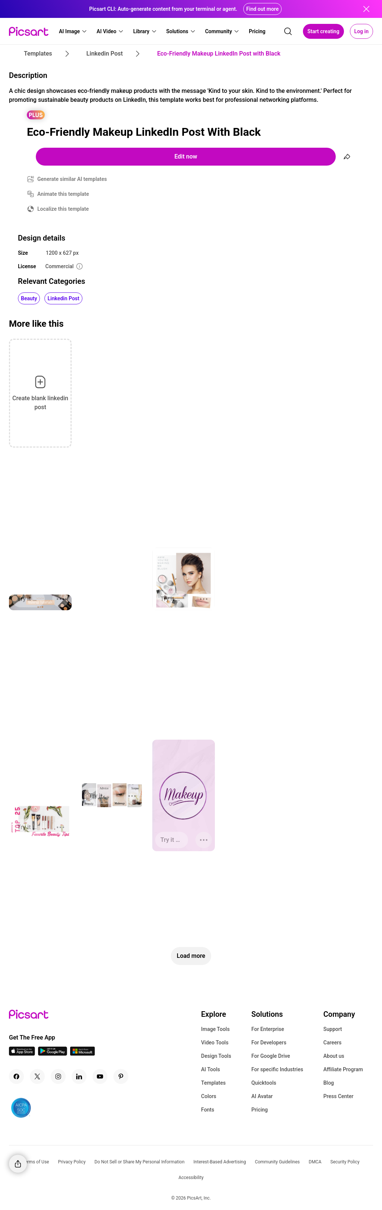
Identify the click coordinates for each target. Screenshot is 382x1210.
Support (332, 1029)
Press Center (338, 1096)
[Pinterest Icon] (120, 1076)
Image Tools (215, 1029)
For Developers (268, 1043)
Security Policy (345, 1161)
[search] (288, 31)
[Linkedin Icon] (79, 1076)
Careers (332, 1043)
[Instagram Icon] (58, 1076)
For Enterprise (267, 1029)
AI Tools (210, 1069)
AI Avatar (262, 1096)
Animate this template (63, 194)
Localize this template (63, 209)
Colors (208, 1096)
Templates (213, 1083)
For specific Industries (277, 1069)
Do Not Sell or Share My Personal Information (139, 1161)
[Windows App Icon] (82, 1053)
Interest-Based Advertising (220, 1161)
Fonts (207, 1110)
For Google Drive (270, 1056)
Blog (328, 1083)
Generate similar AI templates (72, 179)
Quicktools (263, 1083)
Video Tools (214, 1043)
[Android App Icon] (52, 1053)
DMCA (315, 1161)
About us (333, 1056)
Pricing (259, 1110)
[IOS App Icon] (22, 1053)
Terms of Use (35, 1161)
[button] (73, 31)
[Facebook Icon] (16, 1076)
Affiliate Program (343, 1069)
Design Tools (216, 1056)
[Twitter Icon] (37, 1076)
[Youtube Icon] (100, 1076)
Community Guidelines (277, 1161)
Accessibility (190, 1177)
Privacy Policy (71, 1161)
